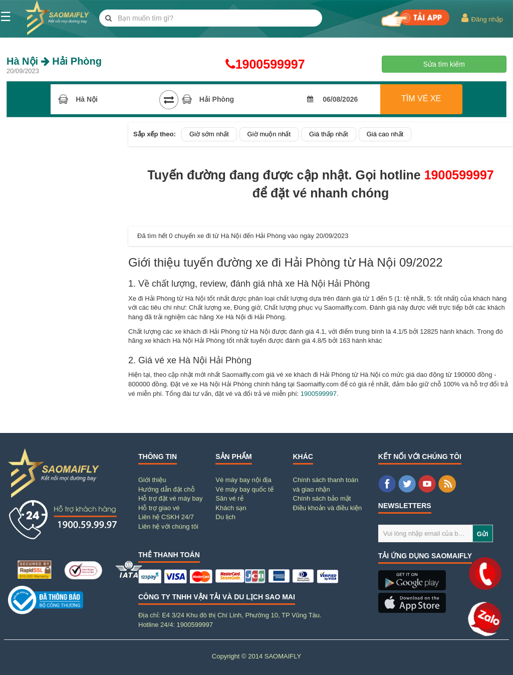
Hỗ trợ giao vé (158, 508)
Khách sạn (230, 508)
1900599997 (256, 64)
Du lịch (225, 517)
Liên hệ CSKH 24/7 (166, 517)
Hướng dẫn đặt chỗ (166, 489)
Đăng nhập (481, 18)
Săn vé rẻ (229, 498)
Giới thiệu (152, 480)
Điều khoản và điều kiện (327, 508)
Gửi (482, 534)
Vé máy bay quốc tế (244, 489)
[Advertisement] (64, 272)
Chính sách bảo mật (322, 498)
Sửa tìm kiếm (444, 64)
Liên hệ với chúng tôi (168, 526)
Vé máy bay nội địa (243, 480)
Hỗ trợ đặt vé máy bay (170, 498)
